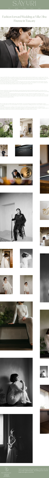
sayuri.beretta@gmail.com (6, 476)
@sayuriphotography (6, 474)
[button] (24, 8)
